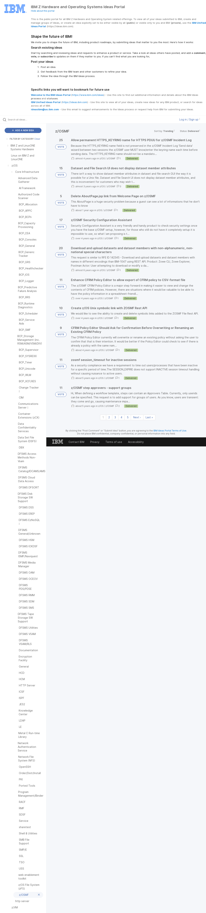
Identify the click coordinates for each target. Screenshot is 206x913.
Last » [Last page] (149, 417)
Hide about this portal (42, 10)
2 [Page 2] (109, 417)
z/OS (102, 158)
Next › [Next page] (137, 417)
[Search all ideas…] (25, 119)
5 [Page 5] (128, 417)
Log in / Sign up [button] (189, 119)
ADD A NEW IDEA (23, 130)
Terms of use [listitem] (113, 441)
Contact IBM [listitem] (76, 441)
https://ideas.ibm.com (74, 102)
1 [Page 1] (103, 417)
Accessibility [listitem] (136, 441)
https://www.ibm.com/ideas (88, 94)
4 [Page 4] (121, 417)
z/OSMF (111, 158)
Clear (37, 138)
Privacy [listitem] (94, 441)
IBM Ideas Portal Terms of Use (169, 430)
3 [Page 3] (115, 417)
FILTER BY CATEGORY (20, 138)
